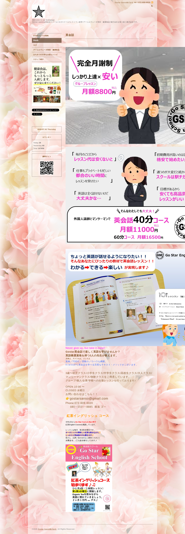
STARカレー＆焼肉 (41, 36)
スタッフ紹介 (38, 59)
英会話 (36, 40)
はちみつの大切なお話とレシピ (45, 55)
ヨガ (35, 45)
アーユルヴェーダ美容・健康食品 (46, 50)
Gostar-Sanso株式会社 (47, 529)
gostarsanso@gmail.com (89, 398)
